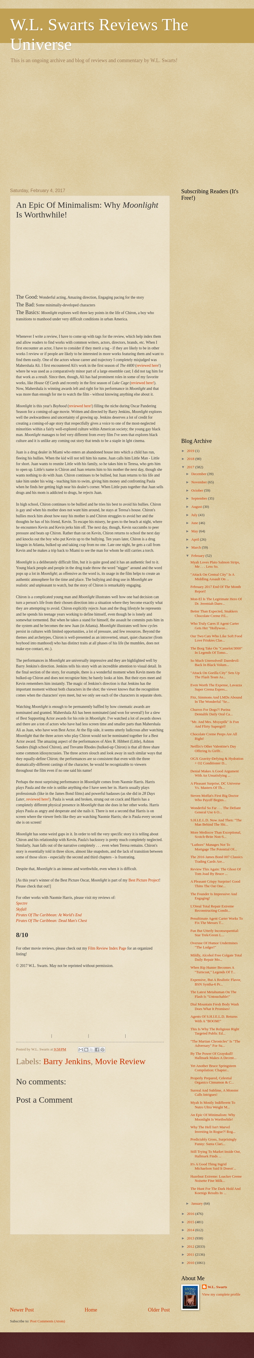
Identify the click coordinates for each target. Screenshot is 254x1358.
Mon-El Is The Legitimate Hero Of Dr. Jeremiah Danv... (216, 601)
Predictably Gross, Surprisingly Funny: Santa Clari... (213, 1141)
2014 (191, 1230)
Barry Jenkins (67, 1061)
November (199, 482)
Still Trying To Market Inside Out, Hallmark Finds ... (215, 1154)
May (195, 531)
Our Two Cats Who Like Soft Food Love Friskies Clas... (216, 638)
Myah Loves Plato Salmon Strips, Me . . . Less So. (215, 564)
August (197, 507)
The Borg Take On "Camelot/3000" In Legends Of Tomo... (216, 650)
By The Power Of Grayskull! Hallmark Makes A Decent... (213, 1056)
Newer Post (22, 1310)
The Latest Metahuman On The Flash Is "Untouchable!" (213, 994)
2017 (191, 467)
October (197, 490)
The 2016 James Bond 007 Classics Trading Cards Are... (216, 859)
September (199, 498)
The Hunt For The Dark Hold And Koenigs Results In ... (215, 1191)
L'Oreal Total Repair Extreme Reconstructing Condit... (212, 908)
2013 (191, 1238)
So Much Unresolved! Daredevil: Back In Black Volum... (214, 663)
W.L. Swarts (217, 1287)
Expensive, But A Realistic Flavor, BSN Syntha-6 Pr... (215, 982)
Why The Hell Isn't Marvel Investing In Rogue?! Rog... (212, 1129)
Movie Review (120, 1061)
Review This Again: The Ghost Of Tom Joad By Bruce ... (215, 871)
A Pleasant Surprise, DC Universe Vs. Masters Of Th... (215, 785)
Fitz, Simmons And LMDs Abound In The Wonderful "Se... (216, 699)
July (194, 515)
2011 (191, 1255)
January (197, 1204)
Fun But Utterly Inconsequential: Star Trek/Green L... (214, 933)
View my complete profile (221, 1294)
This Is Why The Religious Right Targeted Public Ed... (214, 1031)
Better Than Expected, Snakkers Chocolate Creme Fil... (214, 613)
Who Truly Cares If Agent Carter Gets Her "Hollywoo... (214, 626)
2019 (191, 451)
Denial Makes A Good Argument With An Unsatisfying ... (214, 773)
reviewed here (147, 365)
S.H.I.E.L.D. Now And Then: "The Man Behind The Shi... (216, 822)
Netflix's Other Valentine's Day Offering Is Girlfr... (213, 748)
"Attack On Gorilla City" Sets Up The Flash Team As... (215, 675)
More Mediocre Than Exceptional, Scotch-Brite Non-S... (215, 834)
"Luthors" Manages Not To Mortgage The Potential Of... (213, 847)
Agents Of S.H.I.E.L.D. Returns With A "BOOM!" (213, 1019)
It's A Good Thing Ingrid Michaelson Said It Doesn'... (213, 1166)
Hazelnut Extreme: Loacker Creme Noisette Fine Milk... (216, 1178)
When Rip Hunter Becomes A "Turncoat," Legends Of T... (212, 970)
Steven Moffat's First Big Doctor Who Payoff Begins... (214, 798)
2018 (191, 459)
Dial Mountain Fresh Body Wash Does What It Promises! (214, 1006)
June (195, 523)
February (198, 556)
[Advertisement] (53, 124)
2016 (191, 1214)
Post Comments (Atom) (47, 1321)
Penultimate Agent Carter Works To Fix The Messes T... (216, 921)
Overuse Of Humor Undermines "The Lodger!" (214, 945)
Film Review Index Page (107, 948)
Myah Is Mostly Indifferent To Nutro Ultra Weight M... (212, 1105)
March (196, 547)
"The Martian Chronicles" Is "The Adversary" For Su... (215, 1043)
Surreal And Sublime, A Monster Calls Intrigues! (214, 1092)
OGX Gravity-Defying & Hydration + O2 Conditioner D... (216, 761)
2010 (191, 1263)
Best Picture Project (143, 880)
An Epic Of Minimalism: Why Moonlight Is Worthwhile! (212, 1117)
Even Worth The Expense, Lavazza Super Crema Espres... (216, 687)
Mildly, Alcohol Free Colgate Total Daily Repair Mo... (216, 957)
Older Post (159, 1310)
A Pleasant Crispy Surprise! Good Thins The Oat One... (215, 883)
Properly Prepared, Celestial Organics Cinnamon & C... (212, 1080)
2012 (191, 1247)
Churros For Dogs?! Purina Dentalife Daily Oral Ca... (211, 712)
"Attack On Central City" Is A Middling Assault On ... (212, 577)
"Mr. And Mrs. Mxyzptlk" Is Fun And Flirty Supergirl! (214, 724)
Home (90, 1310)
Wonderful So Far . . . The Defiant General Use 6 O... (215, 810)
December (199, 474)
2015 (191, 1222)
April (195, 539)
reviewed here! (142, 383)
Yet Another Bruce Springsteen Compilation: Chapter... (213, 1068)
